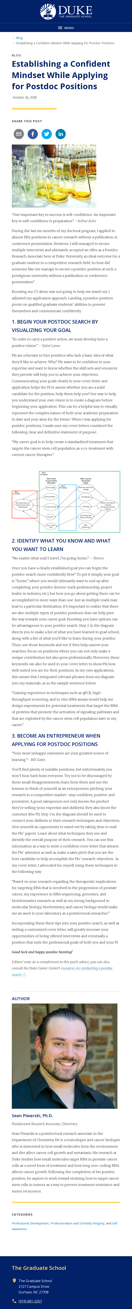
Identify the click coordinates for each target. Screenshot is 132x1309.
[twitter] (46, 134)
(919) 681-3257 (30, 1301)
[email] (19, 134)
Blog (19, 38)
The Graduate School (39, 1268)
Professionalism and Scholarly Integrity (77, 1223)
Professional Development (30, 1223)
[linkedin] (60, 134)
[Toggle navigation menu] (66, 27)
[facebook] (32, 134)
